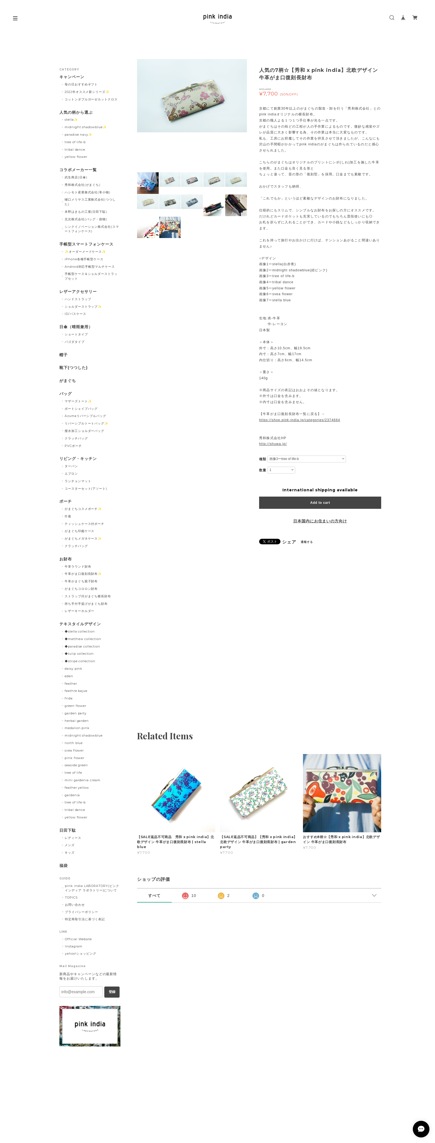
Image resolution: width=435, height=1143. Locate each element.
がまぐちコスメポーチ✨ (83, 509)
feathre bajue (76, 691)
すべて (154, 895)
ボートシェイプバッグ (81, 409)
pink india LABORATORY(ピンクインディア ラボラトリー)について (92, 888)
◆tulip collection (79, 654)
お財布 (65, 559)
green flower (76, 706)
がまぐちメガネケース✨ (83, 538)
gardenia (72, 795)
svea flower (74, 750)
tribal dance (75, 149)
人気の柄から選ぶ (76, 112)
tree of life (73, 773)
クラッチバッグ (76, 438)
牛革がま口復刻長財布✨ (83, 574)
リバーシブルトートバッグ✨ (86, 423)
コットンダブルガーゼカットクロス (91, 99)
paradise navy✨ (78, 134)
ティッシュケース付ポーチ (85, 524)
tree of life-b (75, 142)
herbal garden (77, 721)
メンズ (70, 845)
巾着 (68, 516)
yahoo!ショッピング (80, 953)
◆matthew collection (83, 639)
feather (71, 684)
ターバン (71, 466)
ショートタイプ (76, 334)
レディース (73, 838)
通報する (307, 542)
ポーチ (65, 501)
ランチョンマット (78, 481)
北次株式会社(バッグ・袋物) (86, 219)
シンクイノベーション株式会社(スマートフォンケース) (92, 229)
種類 (262, 459)
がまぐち (67, 380)
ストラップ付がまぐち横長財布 (88, 596)
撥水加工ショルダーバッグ (85, 431)
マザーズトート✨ (78, 401)
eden (69, 676)
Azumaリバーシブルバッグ (85, 416)
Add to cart (320, 503)
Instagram (73, 946)
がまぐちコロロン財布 (81, 589)
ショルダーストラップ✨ (83, 306)
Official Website (78, 939)
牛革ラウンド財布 (78, 566)
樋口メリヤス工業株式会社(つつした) (90, 202)
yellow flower (76, 157)
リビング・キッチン (78, 458)
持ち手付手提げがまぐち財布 (86, 604)
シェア (289, 542)
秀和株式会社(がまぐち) (83, 185)
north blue (74, 743)
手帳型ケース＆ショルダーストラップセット (91, 276)
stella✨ (71, 120)
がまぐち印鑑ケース (80, 531)
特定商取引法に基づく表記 (85, 919)
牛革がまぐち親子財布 (81, 581)
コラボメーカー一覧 (78, 170)
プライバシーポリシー (81, 912)
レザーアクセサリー (78, 291)
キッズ (70, 852)
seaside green (76, 765)
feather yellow (77, 788)
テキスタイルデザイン (80, 624)
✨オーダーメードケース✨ (85, 252)
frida (69, 698)
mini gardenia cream (82, 780)
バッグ (65, 393)
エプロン (71, 474)
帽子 (63, 355)
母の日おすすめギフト (81, 84)
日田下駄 (67, 830)
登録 (112, 992)
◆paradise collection (82, 646)
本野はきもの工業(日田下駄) (86, 212)
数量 (262, 470)
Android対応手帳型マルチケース (90, 267)
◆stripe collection (80, 661)
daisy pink (74, 669)
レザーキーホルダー (80, 611)
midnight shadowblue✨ (86, 127)
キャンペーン (71, 77)
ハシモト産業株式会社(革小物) (87, 192)
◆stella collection (80, 631)
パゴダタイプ (75, 342)
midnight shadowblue (84, 735)
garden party (76, 713)
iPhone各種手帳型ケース (84, 259)
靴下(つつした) (73, 367)
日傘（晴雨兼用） (76, 327)
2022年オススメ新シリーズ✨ (87, 92)
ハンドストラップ (78, 299)
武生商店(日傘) (76, 177)
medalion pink (77, 728)
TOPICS (71, 897)
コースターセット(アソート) (86, 488)
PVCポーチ (73, 446)
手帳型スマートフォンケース (86, 244)
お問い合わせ (75, 905)
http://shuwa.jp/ (273, 444)
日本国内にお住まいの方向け (320, 521)
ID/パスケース (75, 314)
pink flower (75, 758)
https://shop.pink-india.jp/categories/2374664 (299, 420)
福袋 (63, 865)
